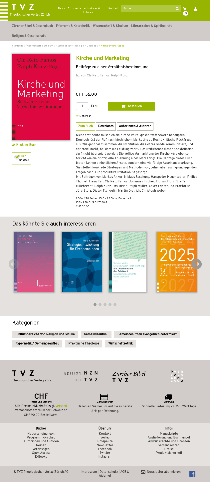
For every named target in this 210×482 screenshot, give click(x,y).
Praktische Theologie (83, 344)
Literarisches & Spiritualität (151, 26)
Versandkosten (168, 445)
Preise (169, 449)
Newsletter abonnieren (161, 472)
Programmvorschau (41, 438)
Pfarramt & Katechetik (73, 26)
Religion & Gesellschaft (29, 36)
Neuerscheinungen (41, 434)
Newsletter (105, 445)
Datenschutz (109, 472)
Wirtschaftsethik (120, 344)
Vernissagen (41, 449)
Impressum (89, 472)
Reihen (41, 445)
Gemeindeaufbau (96, 335)
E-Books (41, 457)
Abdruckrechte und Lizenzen (169, 441)
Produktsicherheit (169, 453)
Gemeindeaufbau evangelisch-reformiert (147, 335)
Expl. (94, 106)
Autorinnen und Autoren (41, 441)
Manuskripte (169, 434)
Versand (61, 406)
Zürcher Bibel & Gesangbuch (32, 26)
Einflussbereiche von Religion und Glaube (45, 335)
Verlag (105, 438)
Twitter (105, 453)
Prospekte (74, 8)
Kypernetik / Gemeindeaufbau (37, 344)
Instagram (105, 457)
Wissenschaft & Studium (110, 26)
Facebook (105, 449)
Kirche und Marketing (112, 46)
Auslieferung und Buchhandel (169, 438)
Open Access (41, 453)
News (61, 8)
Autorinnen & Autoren (91, 10)
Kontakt (113, 8)
